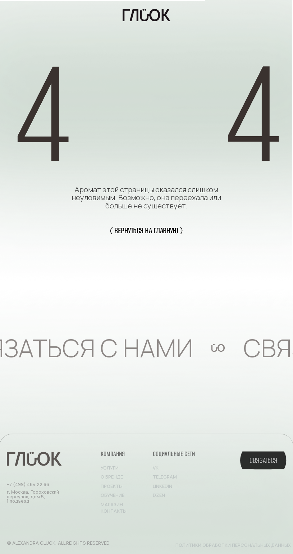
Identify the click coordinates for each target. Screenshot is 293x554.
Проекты (112, 488)
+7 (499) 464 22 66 (28, 486)
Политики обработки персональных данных (233, 547)
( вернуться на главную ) (146, 230)
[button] (263, 463)
